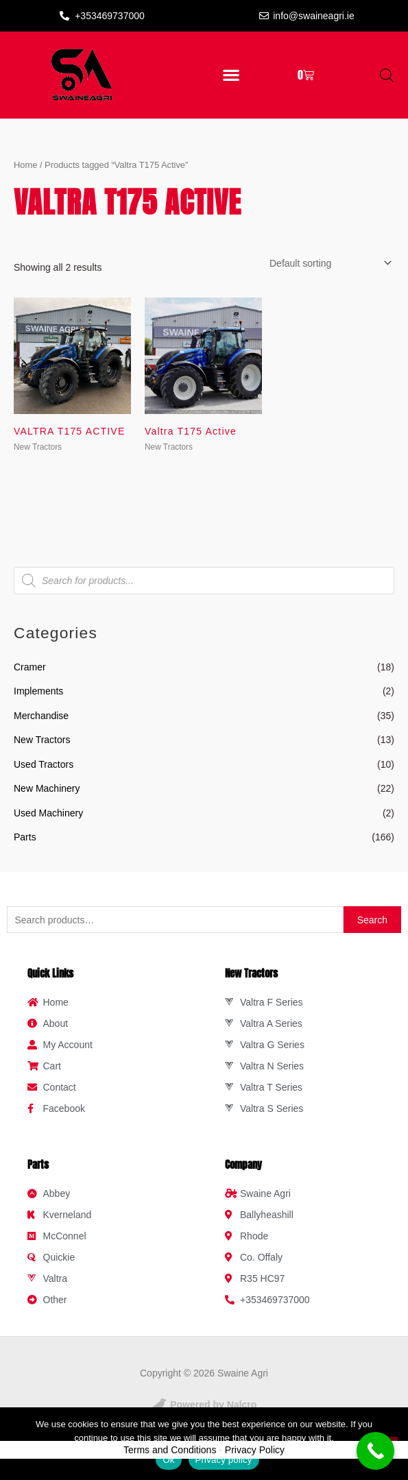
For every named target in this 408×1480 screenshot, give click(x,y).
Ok (168, 1460)
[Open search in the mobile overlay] (387, 75)
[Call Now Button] (375, 1451)
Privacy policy (223, 1460)
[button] (231, 75)
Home (25, 165)
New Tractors (42, 739)
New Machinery (47, 788)
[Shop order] (328, 263)
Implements (38, 691)
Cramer (30, 667)
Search (372, 919)
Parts (25, 837)
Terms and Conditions (169, 1449)
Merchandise (41, 715)
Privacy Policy (255, 1449)
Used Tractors (43, 764)
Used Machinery (48, 813)
